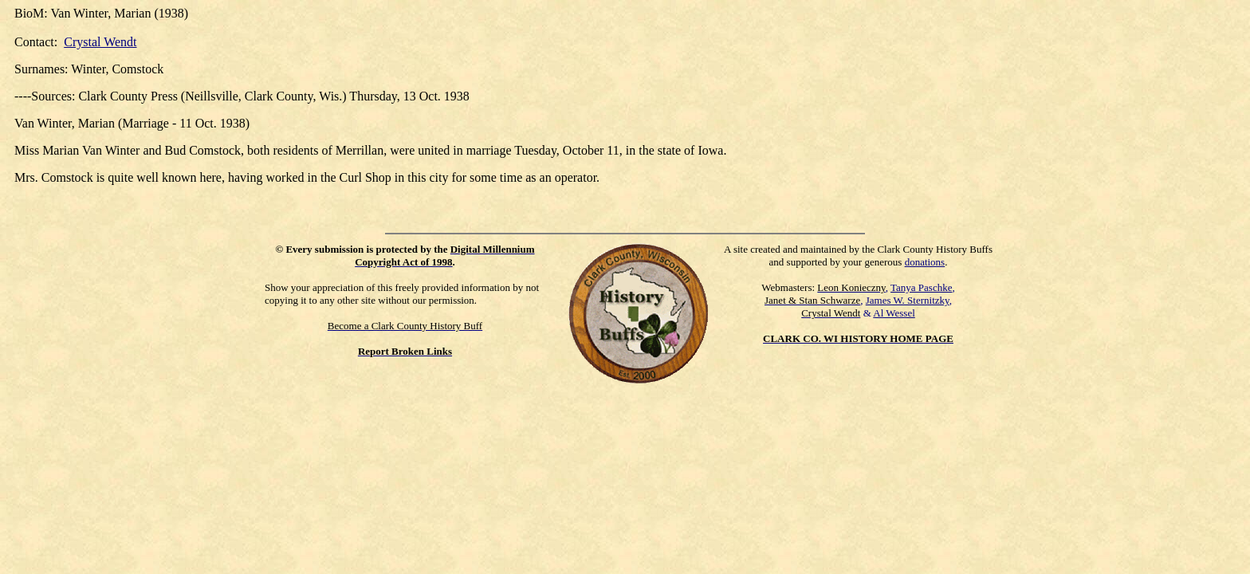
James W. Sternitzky (907, 300)
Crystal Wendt (100, 42)
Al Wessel (894, 313)
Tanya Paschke (921, 287)
